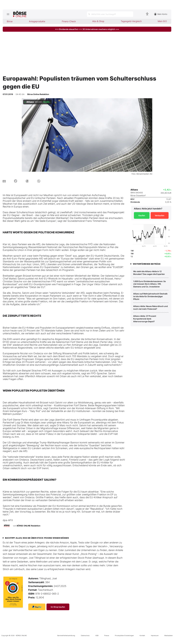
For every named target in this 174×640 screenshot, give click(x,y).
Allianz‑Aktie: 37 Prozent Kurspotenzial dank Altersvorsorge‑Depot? (144, 318)
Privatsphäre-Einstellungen (124, 635)
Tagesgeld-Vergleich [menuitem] (131, 21)
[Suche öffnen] (110, 14)
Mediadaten (168, 635)
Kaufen (142, 215)
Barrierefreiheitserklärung (66, 635)
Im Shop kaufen (58, 607)
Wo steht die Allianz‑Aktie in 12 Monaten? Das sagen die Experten (149, 272)
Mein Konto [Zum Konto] (160, 14)
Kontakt (142, 635)
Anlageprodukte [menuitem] (37, 21)
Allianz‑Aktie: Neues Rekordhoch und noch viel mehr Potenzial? (150, 307)
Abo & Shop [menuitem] (98, 21)
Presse (106, 635)
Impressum (155, 635)
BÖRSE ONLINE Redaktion (28, 525)
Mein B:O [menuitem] (162, 21)
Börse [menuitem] (10, 21)
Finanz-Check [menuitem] (69, 21)
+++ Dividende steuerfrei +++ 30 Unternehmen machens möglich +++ (87, 29)
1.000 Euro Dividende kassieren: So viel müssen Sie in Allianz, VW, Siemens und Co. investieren (149, 284)
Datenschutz (85, 635)
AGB (96, 635)
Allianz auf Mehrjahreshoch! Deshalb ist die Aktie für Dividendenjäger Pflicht (150, 296)
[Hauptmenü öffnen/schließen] (8, 14)
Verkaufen (159, 215)
